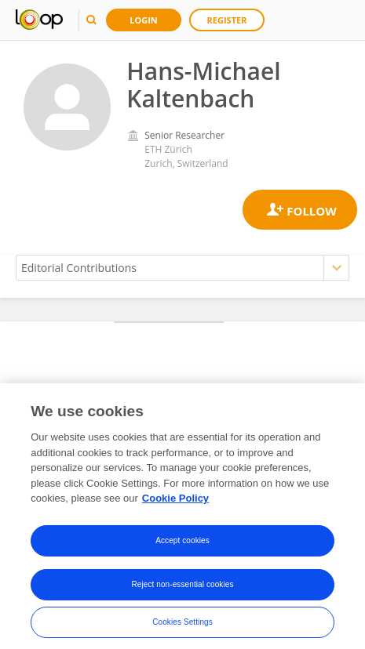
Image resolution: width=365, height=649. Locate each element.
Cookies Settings (182, 626)
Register (227, 20)
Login (144, 20)
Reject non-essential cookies (182, 589)
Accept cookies (182, 545)
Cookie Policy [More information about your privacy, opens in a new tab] (175, 503)
